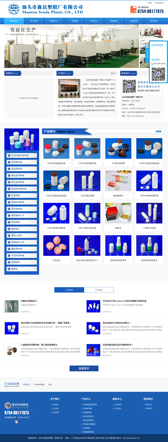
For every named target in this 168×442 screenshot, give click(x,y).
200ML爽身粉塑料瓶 (149, 196)
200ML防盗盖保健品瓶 (149, 163)
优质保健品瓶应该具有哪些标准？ (118, 345)
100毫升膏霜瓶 (118, 163)
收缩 (147, 53)
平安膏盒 (56, 260)
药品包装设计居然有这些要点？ (117, 323)
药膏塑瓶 (15, 195)
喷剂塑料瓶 (16, 209)
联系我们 (148, 399)
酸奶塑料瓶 (16, 249)
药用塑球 (15, 222)
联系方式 (148, 405)
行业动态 (99, 290)
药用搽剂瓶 (16, 162)
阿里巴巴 (26, 385)
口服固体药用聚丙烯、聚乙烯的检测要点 (39, 345)
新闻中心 (117, 399)
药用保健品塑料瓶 (20, 155)
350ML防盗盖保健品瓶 (56, 196)
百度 (50, 385)
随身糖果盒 (118, 196)
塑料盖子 (15, 229)
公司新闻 (69, 290)
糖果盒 (14, 269)
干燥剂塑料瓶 (17, 255)
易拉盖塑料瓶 (17, 182)
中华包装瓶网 (39, 385)
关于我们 (55, 399)
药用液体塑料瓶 (19, 189)
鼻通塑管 (15, 262)
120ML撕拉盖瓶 (87, 196)
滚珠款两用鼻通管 (118, 260)
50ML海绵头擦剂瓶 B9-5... (87, 260)
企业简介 (55, 405)
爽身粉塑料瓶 (17, 202)
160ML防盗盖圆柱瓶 (56, 163)
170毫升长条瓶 (149, 228)
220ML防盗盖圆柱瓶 (87, 163)
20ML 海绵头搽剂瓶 (87, 228)
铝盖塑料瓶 (16, 169)
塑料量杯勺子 (17, 215)
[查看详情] (79, 115)
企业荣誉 (55, 412)
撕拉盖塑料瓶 (17, 175)
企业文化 (55, 408)
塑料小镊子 (16, 235)
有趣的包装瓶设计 (29, 301)
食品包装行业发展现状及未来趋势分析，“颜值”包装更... (46, 323)
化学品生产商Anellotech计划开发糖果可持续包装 (124, 301)
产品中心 (86, 399)
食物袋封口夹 (17, 242)
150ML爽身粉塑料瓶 (56, 228)
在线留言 (148, 408)
